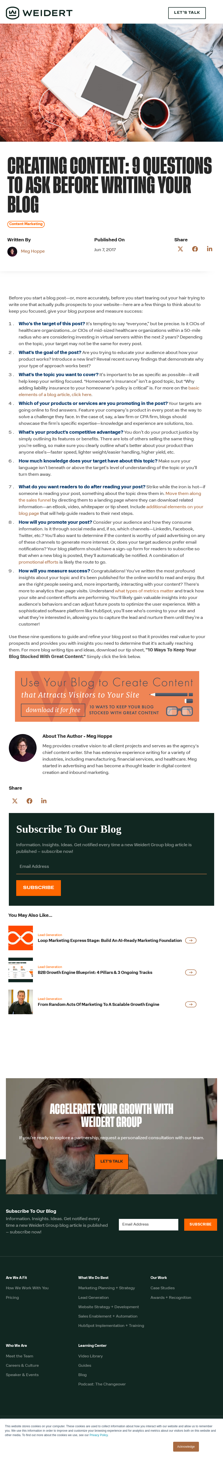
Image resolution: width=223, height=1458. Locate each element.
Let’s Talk (187, 13)
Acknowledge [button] (186, 1446)
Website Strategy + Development (108, 1307)
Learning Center (92, 1346)
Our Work (159, 1278)
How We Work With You (27, 1288)
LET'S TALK (111, 1162)
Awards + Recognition (171, 1298)
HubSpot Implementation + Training (111, 1326)
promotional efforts (38, 562)
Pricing (12, 1298)
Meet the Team (19, 1356)
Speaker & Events (22, 1375)
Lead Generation (93, 1298)
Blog (82, 1375)
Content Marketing (25, 224)
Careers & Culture (22, 1366)
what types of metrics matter (144, 591)
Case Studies (163, 1288)
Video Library (90, 1356)
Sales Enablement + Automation (108, 1317)
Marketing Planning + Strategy (106, 1288)
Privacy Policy (99, 1435)
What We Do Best (93, 1278)
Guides (84, 1366)
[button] (214, 13)
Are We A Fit (16, 1278)
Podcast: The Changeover (102, 1384)
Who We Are (16, 1346)
